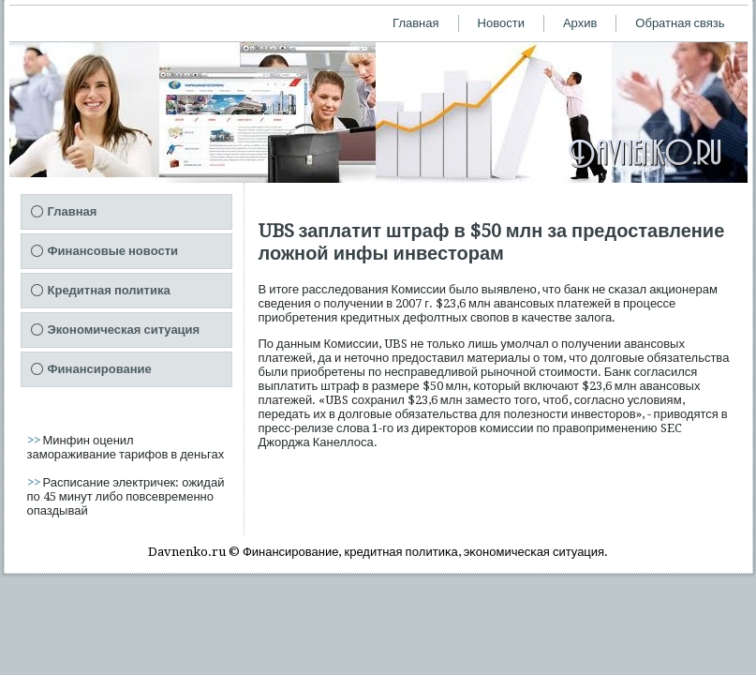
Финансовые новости (113, 251)
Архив (580, 23)
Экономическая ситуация (124, 329)
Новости (501, 23)
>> (35, 440)
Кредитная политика (109, 290)
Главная (415, 23)
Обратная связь (679, 23)
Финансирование (100, 369)
